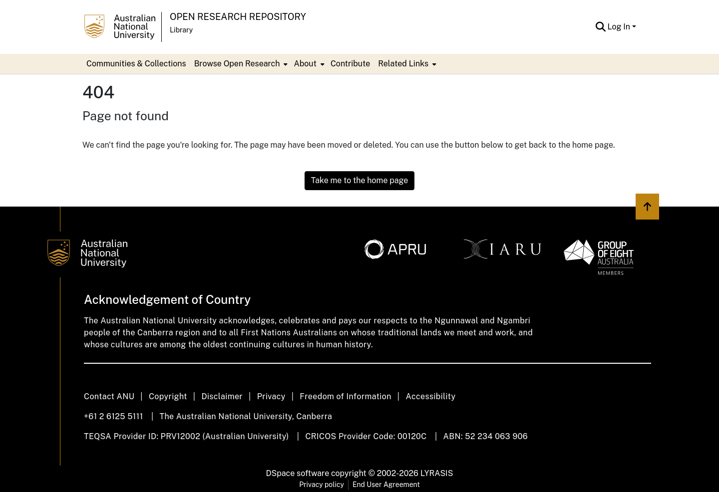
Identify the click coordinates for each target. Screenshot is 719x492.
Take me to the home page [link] (359, 180)
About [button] (305, 63)
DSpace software (298, 473)
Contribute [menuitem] (350, 63)
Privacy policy (321, 485)
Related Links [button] (403, 63)
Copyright (168, 396)
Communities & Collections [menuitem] (136, 63)
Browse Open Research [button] (237, 63)
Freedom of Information (345, 396)
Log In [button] (620, 26)
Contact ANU (109, 396)
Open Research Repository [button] (238, 16)
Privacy (271, 396)
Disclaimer (222, 396)
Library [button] (181, 30)
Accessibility (430, 396)
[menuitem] (240, 64)
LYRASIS (436, 473)
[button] (601, 27)
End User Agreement (386, 485)
